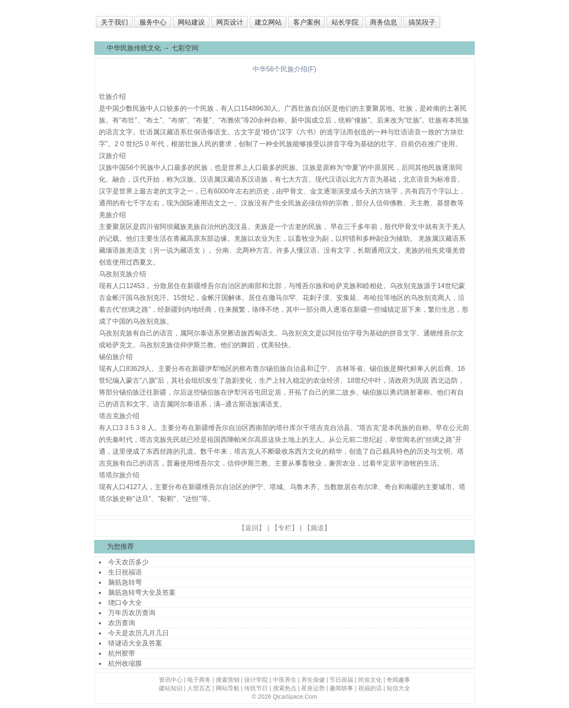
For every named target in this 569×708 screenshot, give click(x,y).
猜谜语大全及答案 (135, 643)
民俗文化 (370, 679)
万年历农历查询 (131, 612)
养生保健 (313, 679)
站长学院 (345, 22)
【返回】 (251, 527)
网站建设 (191, 22)
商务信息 (383, 22)
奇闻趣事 (398, 679)
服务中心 (152, 22)
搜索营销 (228, 679)
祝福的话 (370, 688)
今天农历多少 (128, 562)
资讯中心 (170, 679)
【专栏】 (284, 527)
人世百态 (199, 688)
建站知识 (170, 688)
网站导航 (228, 688)
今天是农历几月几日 (138, 633)
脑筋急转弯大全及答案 (142, 592)
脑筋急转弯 (125, 582)
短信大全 (398, 688)
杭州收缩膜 (125, 663)
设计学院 (256, 679)
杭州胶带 (121, 653)
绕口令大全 (125, 602)
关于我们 (114, 22)
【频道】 (317, 527)
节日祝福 (341, 679)
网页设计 (229, 22)
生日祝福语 (125, 572)
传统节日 (256, 688)
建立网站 (268, 22)
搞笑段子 (422, 22)
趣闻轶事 (341, 688)
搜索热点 (285, 688)
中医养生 (285, 679)
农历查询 (121, 622)
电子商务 (199, 679)
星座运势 (313, 688)
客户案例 (306, 22)
